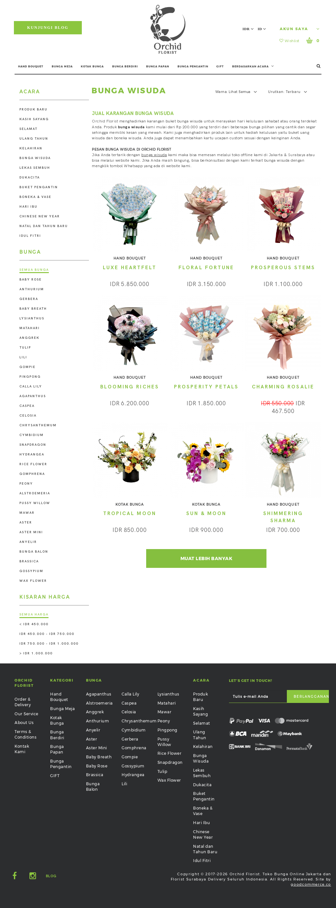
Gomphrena (32, 474)
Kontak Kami (22, 749)
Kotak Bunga (57, 720)
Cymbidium (31, 435)
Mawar (27, 513)
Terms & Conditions (26, 734)
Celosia (28, 416)
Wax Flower (33, 581)
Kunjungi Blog (48, 27)
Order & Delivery (23, 702)
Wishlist (289, 41)
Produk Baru (33, 109)
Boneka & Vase (35, 197)
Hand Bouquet (59, 697)
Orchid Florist (105, 121)
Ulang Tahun (33, 139)
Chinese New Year (39, 216)
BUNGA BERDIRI (125, 66)
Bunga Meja (62, 708)
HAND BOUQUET (30, 66)
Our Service (26, 713)
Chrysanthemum (38, 425)
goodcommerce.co (311, 884)
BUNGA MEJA (62, 66)
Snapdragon (32, 445)
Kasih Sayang (34, 119)
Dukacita (29, 177)
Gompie (27, 367)
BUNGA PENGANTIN (193, 66)
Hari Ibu (28, 207)
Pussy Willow (34, 503)
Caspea (27, 406)
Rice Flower (33, 464)
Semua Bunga (34, 270)
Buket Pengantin (38, 187)
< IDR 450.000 (34, 624)
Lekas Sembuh (34, 168)
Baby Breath (33, 309)
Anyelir (28, 542)
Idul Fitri (30, 236)
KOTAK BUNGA (92, 66)
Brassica (29, 561)
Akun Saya (300, 29)
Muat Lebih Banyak (206, 558)
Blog (51, 876)
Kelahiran (30, 148)
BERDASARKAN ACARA (253, 66)
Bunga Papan (57, 749)
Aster (25, 522)
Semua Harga (34, 614)
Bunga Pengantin (61, 764)
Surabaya (297, 155)
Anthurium (31, 289)
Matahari (29, 328)
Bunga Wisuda (35, 158)
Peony (26, 484)
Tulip (25, 348)
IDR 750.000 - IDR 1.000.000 (49, 644)
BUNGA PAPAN (157, 66)
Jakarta (276, 155)
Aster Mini (31, 532)
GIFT (220, 66)
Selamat (28, 129)
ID (262, 29)
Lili (23, 357)
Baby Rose (30, 280)
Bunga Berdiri (57, 735)
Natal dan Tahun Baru (43, 226)
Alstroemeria (34, 493)
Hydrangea (31, 454)
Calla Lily (30, 386)
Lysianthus (31, 318)
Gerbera (28, 299)
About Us (24, 722)
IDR (248, 29)
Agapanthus (32, 396)
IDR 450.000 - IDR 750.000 (46, 634)
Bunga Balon (33, 552)
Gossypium (31, 571)
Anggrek (29, 338)
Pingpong (30, 377)
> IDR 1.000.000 (36, 653)
